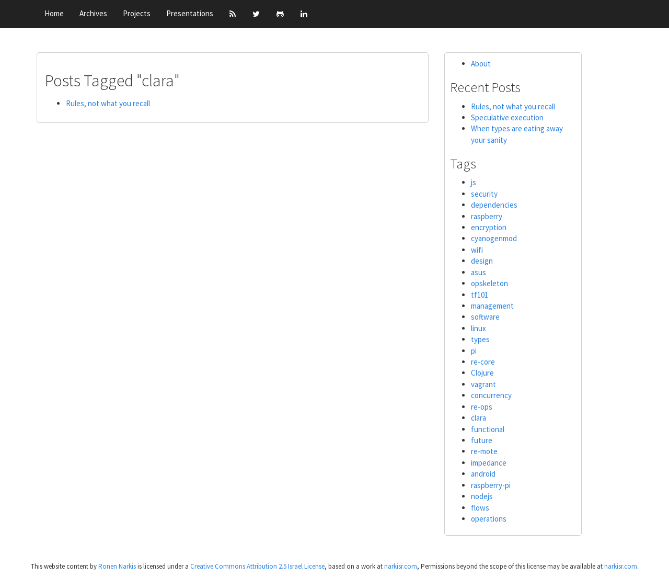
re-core (483, 362)
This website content (59, 566)
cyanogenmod (494, 238)
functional (487, 429)
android (483, 474)
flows (480, 508)
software (485, 317)
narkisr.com (400, 566)
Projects (137, 13)
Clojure (482, 373)
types (480, 339)
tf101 (479, 295)
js (473, 182)
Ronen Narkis (117, 566)
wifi (477, 250)
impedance (488, 463)
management (492, 306)
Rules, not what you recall (108, 103)
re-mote (484, 451)
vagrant (483, 384)
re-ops (481, 407)
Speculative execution (507, 117)
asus (478, 272)
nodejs (482, 496)
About (481, 64)
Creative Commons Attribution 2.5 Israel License (257, 566)
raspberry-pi (491, 485)
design (482, 261)
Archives (93, 13)
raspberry (486, 216)
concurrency (491, 395)
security (484, 194)
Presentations (189, 13)
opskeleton (489, 283)
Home (54, 13)
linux (478, 328)
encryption (488, 227)
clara (478, 418)
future (481, 440)
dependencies (494, 205)
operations (488, 519)
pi (474, 351)
